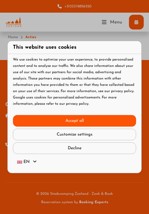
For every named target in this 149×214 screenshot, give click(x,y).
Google (19, 97)
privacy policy (122, 91)
